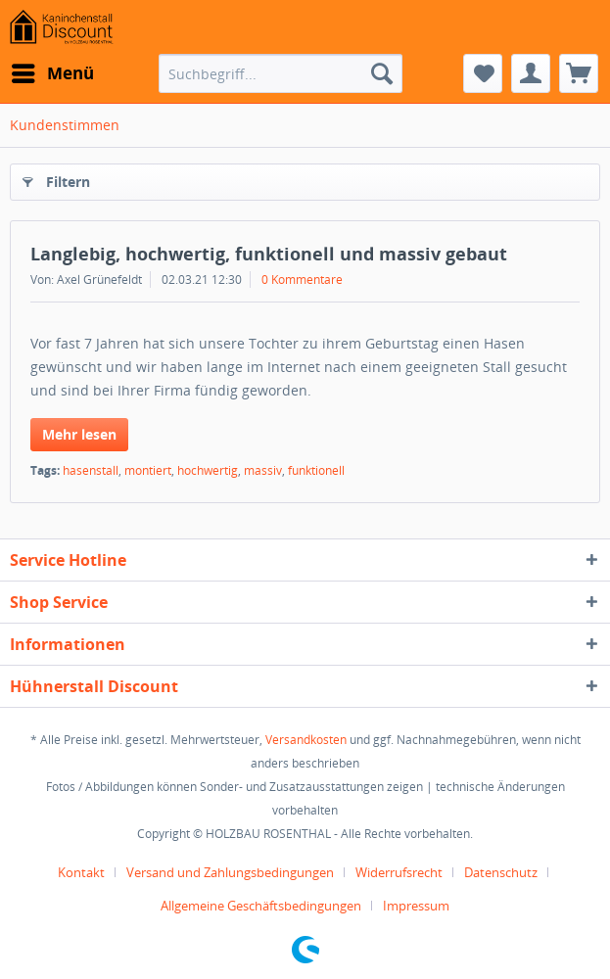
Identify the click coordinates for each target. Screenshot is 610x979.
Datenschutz (501, 872)
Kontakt (81, 872)
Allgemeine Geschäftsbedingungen (261, 905)
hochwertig (207, 470)
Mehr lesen (79, 434)
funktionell (316, 470)
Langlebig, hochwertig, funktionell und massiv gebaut (268, 253)
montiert (147, 470)
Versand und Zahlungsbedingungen (230, 872)
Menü (53, 71)
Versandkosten (306, 739)
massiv (263, 470)
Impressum (416, 905)
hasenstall (90, 470)
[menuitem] (52, 73)
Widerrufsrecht (399, 872)
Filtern (56, 178)
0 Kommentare (302, 279)
